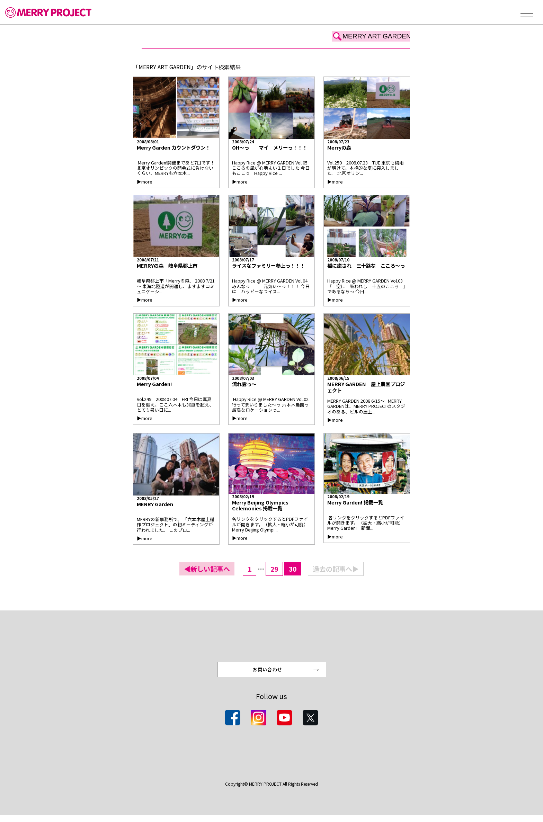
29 (274, 569)
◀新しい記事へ (207, 569)
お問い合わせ (268, 675)
